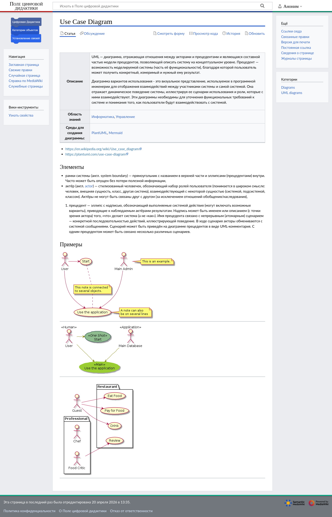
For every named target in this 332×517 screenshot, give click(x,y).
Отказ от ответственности (131, 511)
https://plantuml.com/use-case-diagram (95, 154)
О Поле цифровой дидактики (83, 511)
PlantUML (99, 133)
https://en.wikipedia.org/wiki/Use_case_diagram (102, 149)
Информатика (103, 117)
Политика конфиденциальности (29, 511)
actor (89, 186)
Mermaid (116, 133)
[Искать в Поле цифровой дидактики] (162, 5)
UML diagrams (291, 93)
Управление (125, 117)
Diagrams (288, 87)
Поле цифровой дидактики (26, 6)
